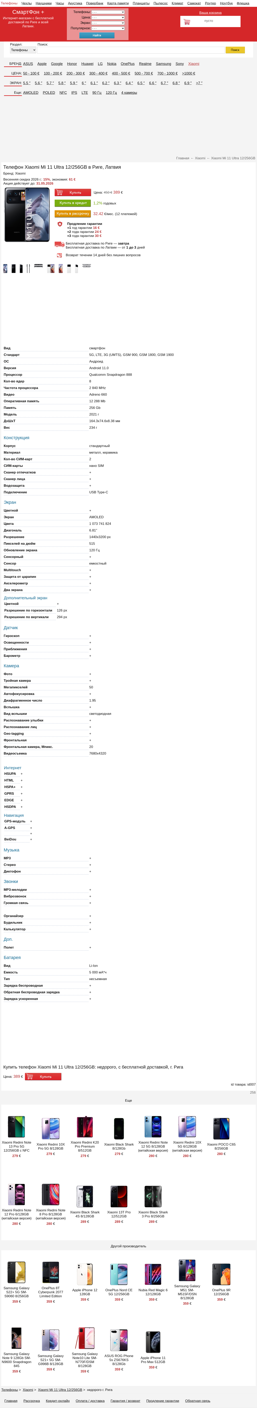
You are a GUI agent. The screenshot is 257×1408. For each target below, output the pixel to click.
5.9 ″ (73, 83)
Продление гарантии (162, 1401)
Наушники (44, 3)
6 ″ (84, 83)
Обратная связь (197, 1401)
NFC (63, 93)
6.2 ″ (105, 83)
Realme (145, 64)
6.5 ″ (141, 83)
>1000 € (188, 73)
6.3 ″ (117, 83)
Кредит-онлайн (58, 1401)
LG (100, 64)
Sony (180, 64)
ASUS (28, 64)
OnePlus (128, 64)
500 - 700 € (144, 73)
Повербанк (94, 3)
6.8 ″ (176, 83)
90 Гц (96, 93)
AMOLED (30, 93)
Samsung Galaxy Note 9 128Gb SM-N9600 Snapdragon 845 (16, 1360)
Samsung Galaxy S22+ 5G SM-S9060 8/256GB (17, 1292)
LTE (85, 93)
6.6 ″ (152, 83)
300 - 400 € (98, 73)
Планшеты (141, 3)
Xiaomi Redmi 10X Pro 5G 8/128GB (51, 1146)
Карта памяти (118, 3)
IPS (74, 93)
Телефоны (9, 3)
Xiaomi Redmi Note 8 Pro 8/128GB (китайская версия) (51, 1214)
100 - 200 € (53, 73)
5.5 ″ (26, 83)
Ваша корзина (210, 13)
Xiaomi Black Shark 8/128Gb (119, 1146)
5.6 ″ (38, 83)
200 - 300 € (75, 73)
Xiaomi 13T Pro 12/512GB (119, 1214)
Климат (177, 3)
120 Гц (111, 93)
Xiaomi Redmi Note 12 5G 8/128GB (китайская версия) (153, 1146)
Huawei (87, 64)
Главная (10, 1401)
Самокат (194, 3)
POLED (49, 93)
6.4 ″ (129, 83)
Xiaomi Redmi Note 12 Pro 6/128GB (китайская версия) (17, 1214)
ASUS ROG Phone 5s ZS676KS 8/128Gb (119, 1360)
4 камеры (129, 93)
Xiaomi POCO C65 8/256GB (221, 1146)
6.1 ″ (94, 83)
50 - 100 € (31, 73)
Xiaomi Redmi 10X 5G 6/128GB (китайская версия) (187, 1146)
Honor (72, 64)
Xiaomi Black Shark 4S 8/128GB (85, 1214)
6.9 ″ (188, 83)
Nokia (111, 64)
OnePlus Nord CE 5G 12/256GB (119, 1292)
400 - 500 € (121, 73)
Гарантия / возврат (125, 1401)
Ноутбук (226, 3)
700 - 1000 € (167, 73)
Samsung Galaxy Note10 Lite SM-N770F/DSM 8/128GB (85, 1360)
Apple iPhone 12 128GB (84, 1292)
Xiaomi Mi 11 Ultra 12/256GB (60, 1390)
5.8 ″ (61, 83)
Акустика (75, 3)
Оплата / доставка (90, 1401)
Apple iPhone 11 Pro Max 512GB (153, 1360)
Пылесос (161, 3)
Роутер (210, 3)
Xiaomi (193, 64)
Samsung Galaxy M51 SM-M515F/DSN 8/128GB (187, 1292)
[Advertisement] (128, 126)
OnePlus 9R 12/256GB (221, 1292)
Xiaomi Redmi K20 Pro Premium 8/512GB (85, 1146)
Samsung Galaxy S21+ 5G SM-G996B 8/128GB (51, 1360)
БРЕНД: (15, 64)
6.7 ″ (164, 83)
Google (57, 64)
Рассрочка (31, 1401)
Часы (60, 3)
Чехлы (26, 3)
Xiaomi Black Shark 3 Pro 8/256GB (153, 1214)
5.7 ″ (50, 83)
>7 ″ (199, 83)
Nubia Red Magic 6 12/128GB (153, 1292)
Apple (42, 64)
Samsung (163, 64)
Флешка (243, 3)
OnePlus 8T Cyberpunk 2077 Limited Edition (50, 1292)
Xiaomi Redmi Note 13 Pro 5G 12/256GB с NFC (16, 1146)
